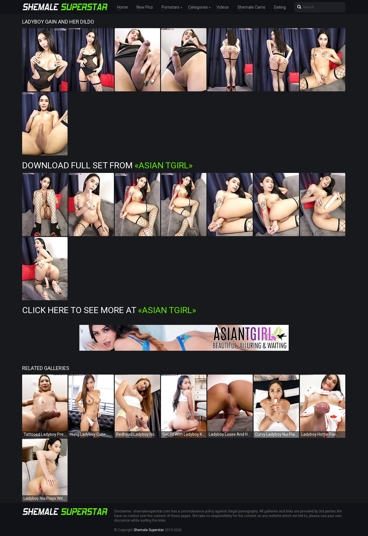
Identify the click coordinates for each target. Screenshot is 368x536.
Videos (222, 7)
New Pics (145, 7)
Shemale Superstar (149, 530)
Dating (280, 7)
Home (122, 7)
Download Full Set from (107, 165)
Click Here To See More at (109, 310)
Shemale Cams (251, 7)
